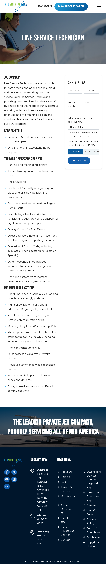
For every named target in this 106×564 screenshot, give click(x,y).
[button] (99, 6)
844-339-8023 (45, 6)
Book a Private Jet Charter (71, 6)
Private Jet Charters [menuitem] (67, 534)
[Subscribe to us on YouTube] (7, 479)
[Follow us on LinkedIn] (14, 479)
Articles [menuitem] (65, 522)
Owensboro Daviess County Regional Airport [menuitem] (94, 529)
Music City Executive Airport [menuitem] (93, 546)
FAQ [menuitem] (63, 527)
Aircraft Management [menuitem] (68, 554)
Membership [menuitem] (68, 543)
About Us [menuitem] (66, 517)
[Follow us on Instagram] (7, 486)
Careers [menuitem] (91, 555)
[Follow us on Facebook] (7, 472)
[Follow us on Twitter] (14, 472)
